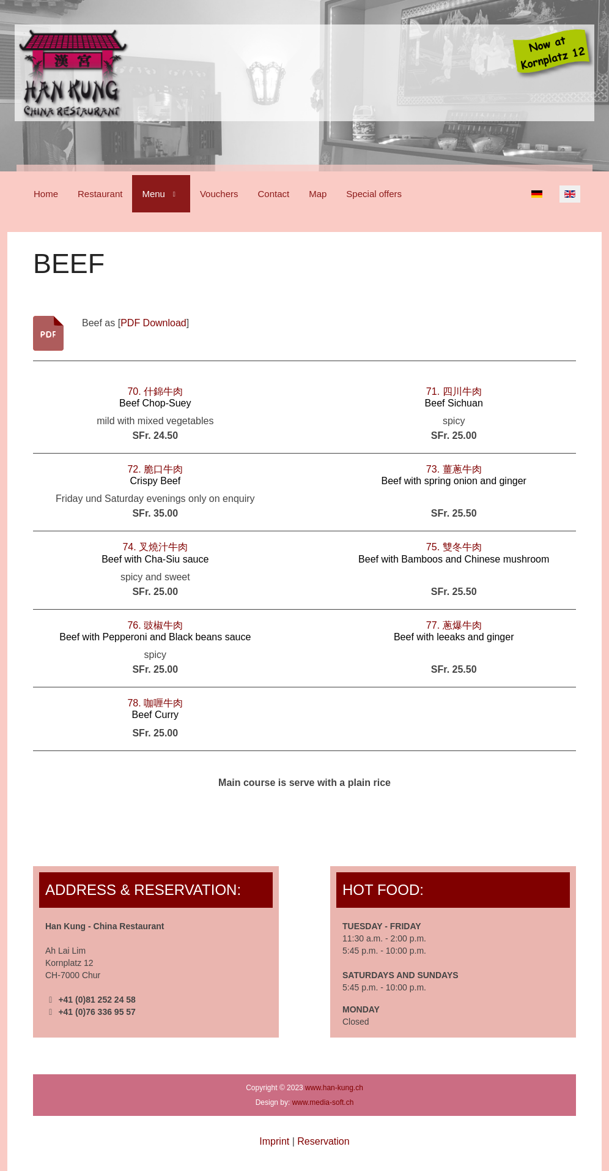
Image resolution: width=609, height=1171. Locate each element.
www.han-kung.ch (334, 1087)
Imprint (274, 1141)
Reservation (323, 1141)
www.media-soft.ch (323, 1102)
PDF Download (153, 323)
